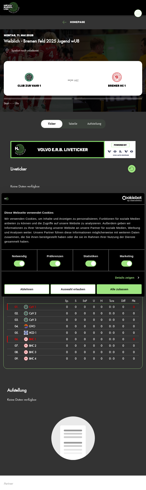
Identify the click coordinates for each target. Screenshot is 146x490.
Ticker (52, 123)
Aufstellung (94, 123)
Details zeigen (124, 277)
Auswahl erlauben (73, 289)
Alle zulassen (119, 289)
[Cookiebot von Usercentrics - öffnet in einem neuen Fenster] (125, 199)
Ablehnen (26, 289)
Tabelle (73, 123)
